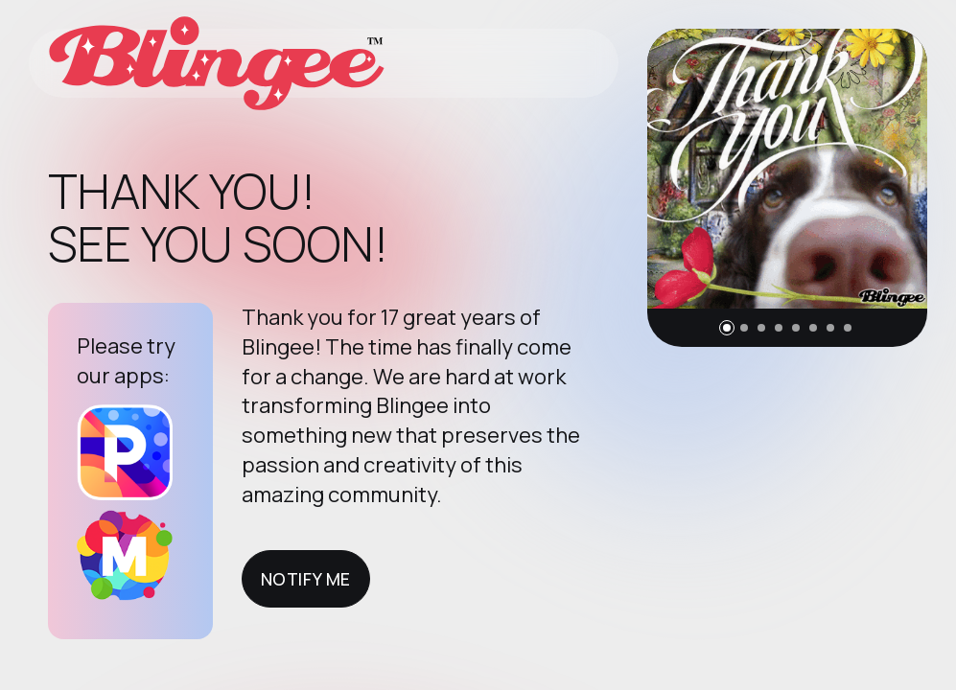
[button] (727, 328)
